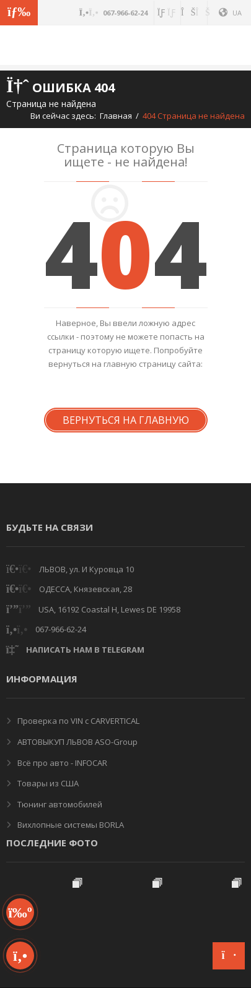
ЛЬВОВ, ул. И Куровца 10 (86, 569)
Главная (116, 115)
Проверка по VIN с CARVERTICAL (77, 720)
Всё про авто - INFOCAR (61, 762)
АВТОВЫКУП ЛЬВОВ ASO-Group (76, 741)
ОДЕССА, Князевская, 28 (85, 589)
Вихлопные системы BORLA (69, 824)
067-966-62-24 (60, 629)
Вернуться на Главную (126, 420)
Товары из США (47, 783)
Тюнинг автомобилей (58, 804)
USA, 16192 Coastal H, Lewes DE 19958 (109, 609)
